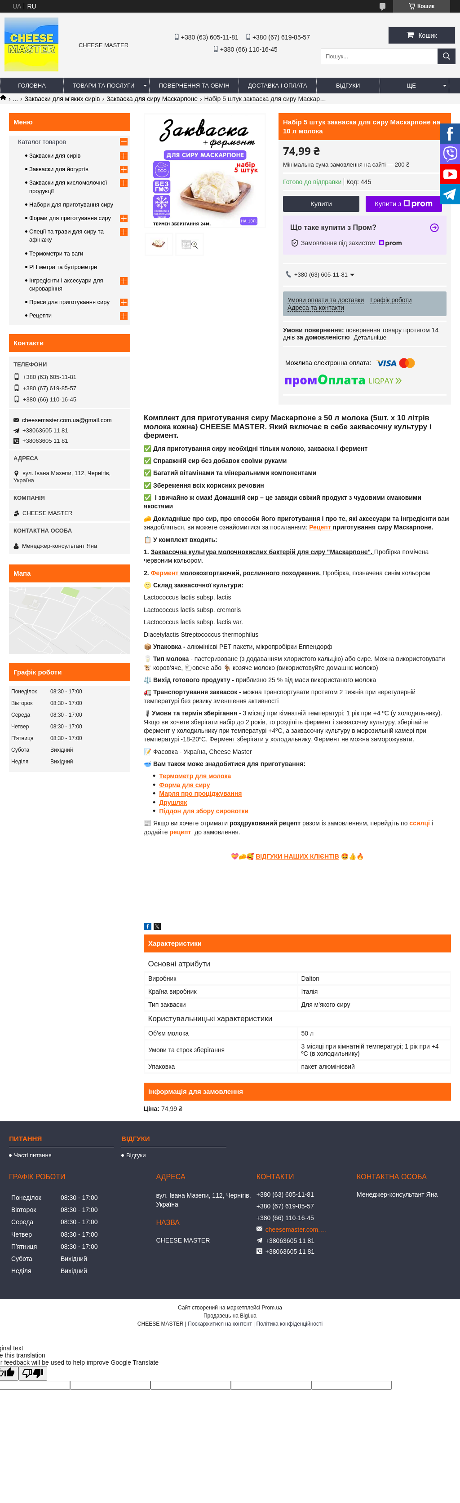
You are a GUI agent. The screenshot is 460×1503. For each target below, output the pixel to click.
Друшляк (173, 802)
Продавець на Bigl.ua (230, 1316)
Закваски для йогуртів (58, 169)
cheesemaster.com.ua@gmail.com (67, 420)
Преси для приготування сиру (69, 302)
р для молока (210, 776)
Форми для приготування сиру (70, 218)
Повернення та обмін (194, 85)
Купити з (404, 204)
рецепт (181, 832)
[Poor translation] (32, 1373)
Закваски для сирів (54, 155)
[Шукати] (447, 56)
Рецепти (40, 315)
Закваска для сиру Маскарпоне (152, 98)
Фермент (165, 573)
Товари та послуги (103, 85)
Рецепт (320, 527)
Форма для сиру (184, 785)
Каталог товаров (42, 141)
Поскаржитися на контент (220, 1324)
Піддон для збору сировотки (203, 811)
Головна (32, 85)
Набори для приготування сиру (71, 204)
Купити (321, 203)
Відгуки (348, 85)
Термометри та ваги (56, 253)
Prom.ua (272, 1308)
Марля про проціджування (200, 793)
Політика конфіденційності (290, 1324)
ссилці (419, 823)
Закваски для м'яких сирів (62, 98)
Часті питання (33, 1155)
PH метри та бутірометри (63, 267)
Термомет (174, 776)
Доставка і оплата (277, 85)
